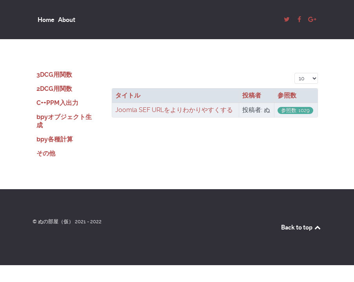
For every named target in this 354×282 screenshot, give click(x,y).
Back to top (301, 227)
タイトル (127, 95)
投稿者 (251, 95)
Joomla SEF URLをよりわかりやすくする (174, 110)
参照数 (287, 95)
